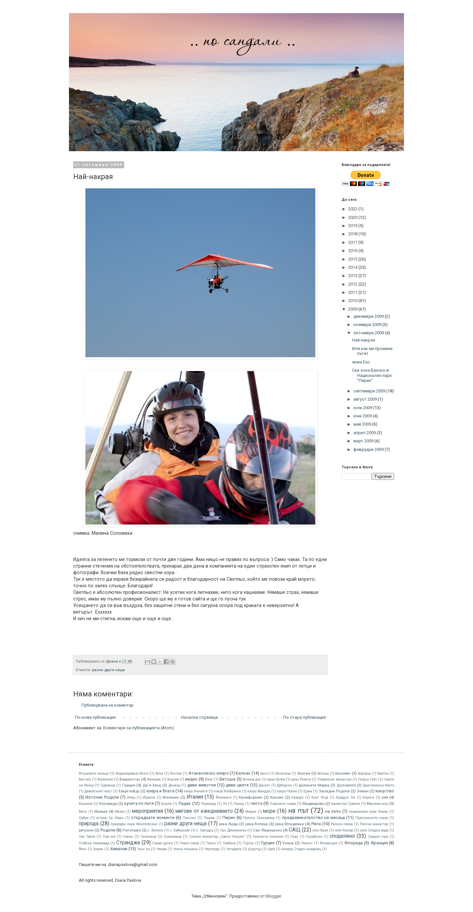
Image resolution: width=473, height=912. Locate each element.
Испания (171, 797)
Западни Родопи (334, 791)
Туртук (248, 843)
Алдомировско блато (132, 773)
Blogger (273, 896)
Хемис (98, 849)
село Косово (344, 830)
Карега (368, 797)
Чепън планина (185, 849)
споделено (342, 836)
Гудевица (108, 785)
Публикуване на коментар (107, 705)
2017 (353, 242)
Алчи (159, 773)
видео (191, 779)
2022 (353, 208)
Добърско (284, 785)
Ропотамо (132, 830)
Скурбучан (314, 836)
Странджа (128, 843)
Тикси (210, 843)
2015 (353, 259)
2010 (353, 300)
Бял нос (85, 779)
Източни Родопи (102, 797)
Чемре (161, 849)
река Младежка (289, 824)
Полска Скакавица (259, 818)
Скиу (294, 836)
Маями (100, 811)
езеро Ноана (287, 791)
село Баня (320, 830)
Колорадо (108, 803)
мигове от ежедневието (204, 811)
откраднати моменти (152, 817)
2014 (353, 267)
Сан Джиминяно (233, 830)
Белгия (304, 773)
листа (256, 803)
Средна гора (378, 836)
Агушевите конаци (94, 773)
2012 (353, 284)
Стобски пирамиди (94, 843)
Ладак (184, 803)
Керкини (86, 804)
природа (89, 824)
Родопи (108, 830)
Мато (83, 811)
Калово (276, 797)
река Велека (256, 824)
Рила (316, 823)
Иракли (149, 797)
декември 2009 (369, 316)
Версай (173, 779)
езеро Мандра (259, 791)
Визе (209, 779)
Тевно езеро (189, 843)
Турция (268, 842)
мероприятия (147, 811)
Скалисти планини (268, 836)
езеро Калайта (196, 791)
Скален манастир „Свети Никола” (217, 836)
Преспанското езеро (371, 818)
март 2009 (363, 440)
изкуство (384, 790)
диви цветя (237, 785)
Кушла (166, 804)
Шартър (254, 849)
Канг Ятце (319, 797)
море (269, 811)
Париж (209, 818)
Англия (176, 773)
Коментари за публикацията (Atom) (138, 727)
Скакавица (173, 836)
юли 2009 (363, 407)
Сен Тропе (87, 836)
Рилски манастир (374, 824)
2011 (353, 292)
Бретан (383, 773)
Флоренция (328, 843)
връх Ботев (276, 779)
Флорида (353, 842)
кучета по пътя (139, 803)
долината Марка (314, 785)
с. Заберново (180, 830)
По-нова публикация (95, 717)
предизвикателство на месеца (313, 817)
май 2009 (362, 424)
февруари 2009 (369, 449)
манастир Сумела (345, 804)
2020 (353, 217)
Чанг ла (143, 849)
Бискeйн (342, 773)
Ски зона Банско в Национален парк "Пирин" (372, 375)
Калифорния (250, 797)
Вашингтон (130, 779)
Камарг (297, 797)
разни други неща (108, 669)
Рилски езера (342, 824)
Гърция (128, 785)
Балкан (243, 773)
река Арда (228, 824)
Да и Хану (152, 785)
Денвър (174, 785)
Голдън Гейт (367, 779)
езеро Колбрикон (227, 791)
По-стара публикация (304, 717)
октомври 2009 (369, 332)
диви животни (201, 785)
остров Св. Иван (110, 818)
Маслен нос (377, 803)
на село (333, 811)
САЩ (295, 830)
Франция (379, 842)
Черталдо (211, 849)
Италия (195, 797)
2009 (353, 309)
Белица (323, 773)
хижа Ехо (361, 362)
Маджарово (313, 803)
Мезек (120, 811)
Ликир (239, 804)
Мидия (250, 811)
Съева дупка (162, 843)
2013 (353, 275)
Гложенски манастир (334, 779)
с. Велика (155, 830)
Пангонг (189, 818)
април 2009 (365, 432)
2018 (353, 233)
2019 (353, 225)
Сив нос (109, 836)
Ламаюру (208, 804)
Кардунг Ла (345, 797)
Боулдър (364, 773)
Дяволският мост (98, 791)
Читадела (233, 849)
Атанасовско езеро (209, 773)
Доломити (346, 785)
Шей (271, 849)
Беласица (283, 773)
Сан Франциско (267, 830)
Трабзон (229, 843)
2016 (353, 250)
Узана (288, 843)
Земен (363, 791)
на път (298, 810)
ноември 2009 (367, 324)
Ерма (308, 791)
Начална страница (199, 717)
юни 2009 (363, 415)
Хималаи (118, 848)
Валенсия (105, 779)
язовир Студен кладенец (301, 849)
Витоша (227, 779)
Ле (225, 804)
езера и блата (160, 790)
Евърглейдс (129, 791)
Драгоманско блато (378, 785)
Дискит (264, 785)
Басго (264, 773)
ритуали (86, 830)
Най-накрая (363, 340)
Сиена (128, 836)
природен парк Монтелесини (134, 824)
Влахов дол (252, 779)
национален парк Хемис (369, 811)
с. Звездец (204, 830)
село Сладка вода (374, 830)
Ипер (131, 797)
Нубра (84, 818)
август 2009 (365, 399)
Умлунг (307, 843)
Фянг (83, 849)
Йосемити (224, 797)
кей (385, 797)
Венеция (154, 779)
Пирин (228, 817)
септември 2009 (369, 390)
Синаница (148, 836)
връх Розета (301, 779)
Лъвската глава (283, 804)
